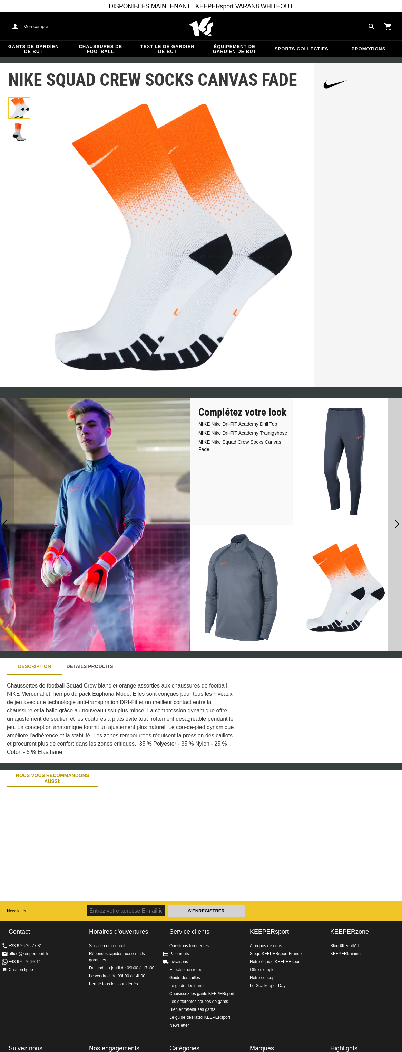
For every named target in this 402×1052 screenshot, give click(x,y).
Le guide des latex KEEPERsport (199, 1017)
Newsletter (17, 910)
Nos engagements (114, 1048)
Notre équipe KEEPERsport (275, 961)
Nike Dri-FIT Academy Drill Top (237, 424)
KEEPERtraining (345, 953)
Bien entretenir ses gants (192, 1009)
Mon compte (35, 26)
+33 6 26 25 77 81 (25, 945)
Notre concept (263, 977)
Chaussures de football (100, 49)
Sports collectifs (302, 49)
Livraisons (178, 961)
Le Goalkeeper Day (267, 985)
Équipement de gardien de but (234, 49)
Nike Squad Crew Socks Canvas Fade (239, 445)
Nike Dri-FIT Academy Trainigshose (242, 433)
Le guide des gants (186, 985)
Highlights (343, 1048)
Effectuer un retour (186, 969)
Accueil (201, 26)
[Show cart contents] (388, 27)
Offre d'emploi (262, 969)
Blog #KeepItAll (344, 945)
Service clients (189, 931)
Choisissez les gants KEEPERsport (201, 993)
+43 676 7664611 (25, 961)
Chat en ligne (21, 969)
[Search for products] (372, 27)
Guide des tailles (184, 977)
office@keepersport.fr (28, 953)
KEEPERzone (349, 931)
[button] (19, 108)
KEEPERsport (269, 931)
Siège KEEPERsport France (276, 953)
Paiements (179, 953)
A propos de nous (266, 945)
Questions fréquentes (189, 945)
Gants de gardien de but (33, 49)
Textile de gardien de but (167, 49)
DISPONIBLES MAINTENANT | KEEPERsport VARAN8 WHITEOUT (201, 6)
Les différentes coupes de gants (198, 1001)
